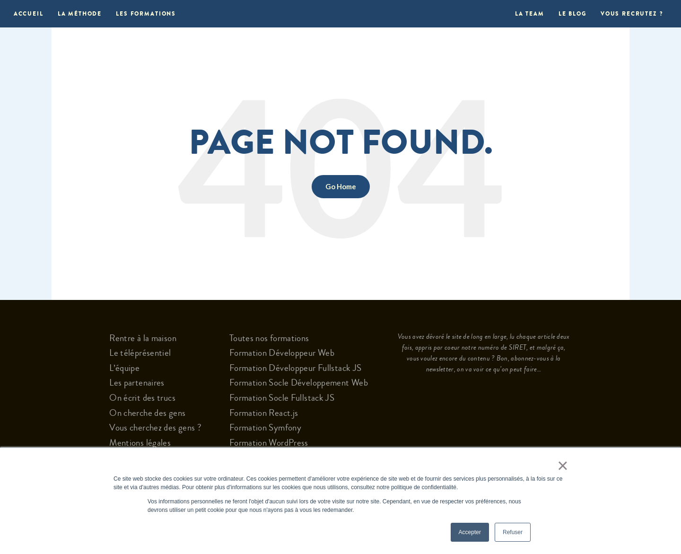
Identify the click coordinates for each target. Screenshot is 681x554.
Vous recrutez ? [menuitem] (632, 13)
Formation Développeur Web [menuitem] (281, 353)
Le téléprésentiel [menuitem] (140, 353)
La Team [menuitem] (526, 13)
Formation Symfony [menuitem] (265, 428)
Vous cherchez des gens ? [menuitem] (155, 428)
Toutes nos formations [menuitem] (269, 338)
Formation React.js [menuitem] (263, 413)
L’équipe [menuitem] (124, 368)
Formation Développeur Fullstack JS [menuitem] (295, 368)
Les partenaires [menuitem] (137, 383)
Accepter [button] (470, 532)
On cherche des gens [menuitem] (147, 413)
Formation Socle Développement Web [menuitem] (298, 383)
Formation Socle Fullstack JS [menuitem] (281, 398)
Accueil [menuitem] (29, 13)
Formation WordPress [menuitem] (268, 443)
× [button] (560, 465)
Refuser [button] (513, 532)
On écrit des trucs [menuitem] (142, 398)
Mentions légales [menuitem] (140, 443)
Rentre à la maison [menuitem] (142, 338)
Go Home (340, 186)
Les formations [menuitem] (146, 13)
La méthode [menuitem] (80, 13)
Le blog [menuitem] (572, 13)
